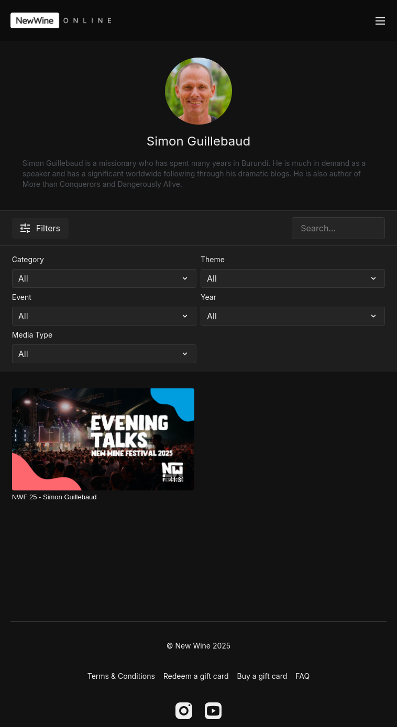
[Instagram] (183, 710)
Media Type (32, 334)
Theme (213, 259)
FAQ (302, 676)
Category (28, 259)
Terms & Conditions (121, 676)
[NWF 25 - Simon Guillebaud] (103, 497)
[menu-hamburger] (380, 20)
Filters (40, 228)
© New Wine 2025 (198, 646)
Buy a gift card (262, 676)
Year (208, 297)
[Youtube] (213, 710)
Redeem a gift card (196, 676)
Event (21, 297)
